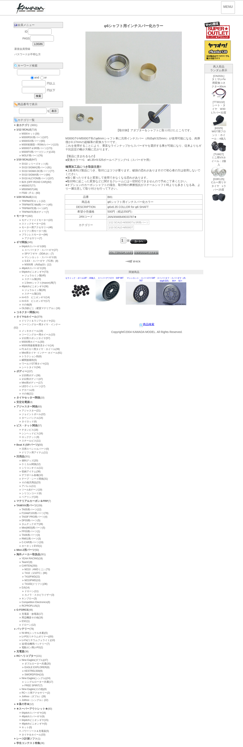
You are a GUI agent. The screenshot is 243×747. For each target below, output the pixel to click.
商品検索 (146, 324)
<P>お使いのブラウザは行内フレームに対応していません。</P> (219, 165)
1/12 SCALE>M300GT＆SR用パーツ (128, 222)
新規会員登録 (22, 48)
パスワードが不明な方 (27, 54)
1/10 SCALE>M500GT (121, 227)
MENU (228, 6)
